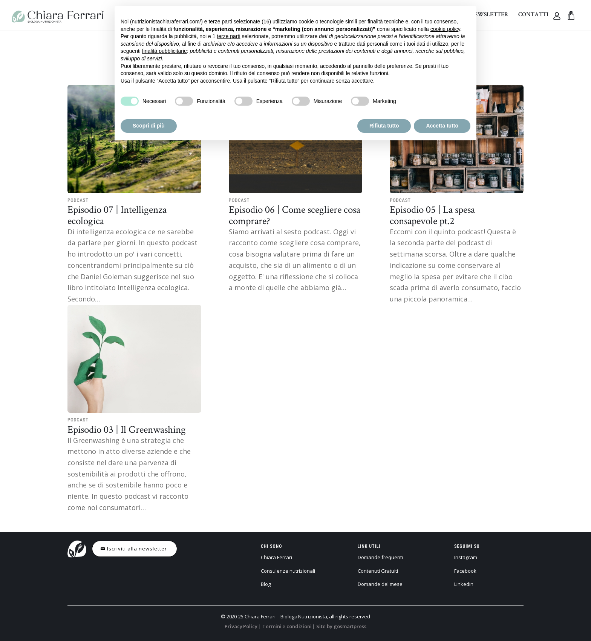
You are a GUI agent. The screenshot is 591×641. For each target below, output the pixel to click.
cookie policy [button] (445, 29)
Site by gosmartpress (341, 626)
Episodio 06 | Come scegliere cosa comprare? (294, 215)
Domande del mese (380, 584)
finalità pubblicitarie (164, 51)
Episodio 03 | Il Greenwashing (126, 429)
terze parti (228, 36)
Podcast (78, 200)
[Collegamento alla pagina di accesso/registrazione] (558, 16)
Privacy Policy (241, 626)
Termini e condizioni (287, 626)
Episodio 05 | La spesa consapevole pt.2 (432, 215)
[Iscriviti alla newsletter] (134, 549)
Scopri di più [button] (149, 126)
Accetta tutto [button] (442, 126)
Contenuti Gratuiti (378, 570)
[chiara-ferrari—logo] (58, 15)
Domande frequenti (380, 557)
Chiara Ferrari (276, 557)
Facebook (465, 570)
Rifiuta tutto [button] (384, 126)
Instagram (465, 557)
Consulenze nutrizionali (288, 570)
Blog (266, 584)
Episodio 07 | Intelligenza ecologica (117, 215)
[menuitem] (533, 15)
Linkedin (463, 584)
